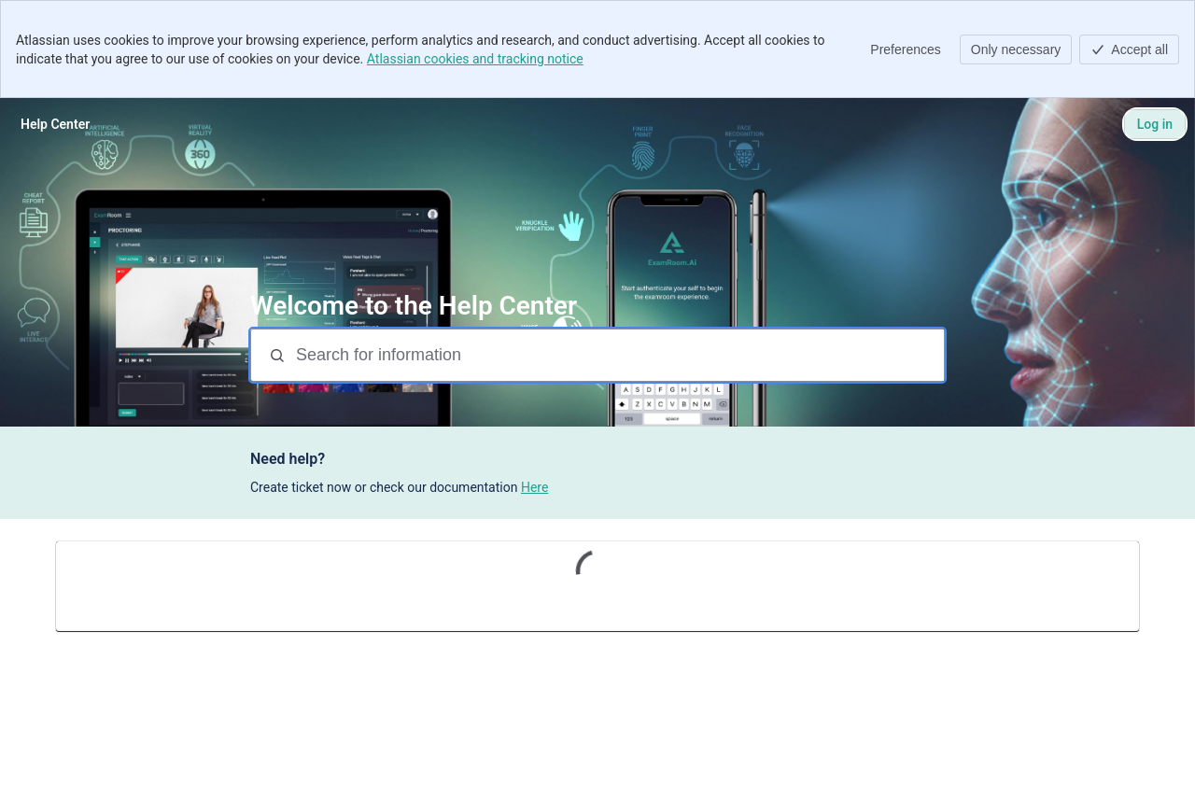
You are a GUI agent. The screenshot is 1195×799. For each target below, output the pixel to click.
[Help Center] (55, 124)
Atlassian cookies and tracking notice (475, 58)
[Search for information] (618, 355)
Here (534, 487)
